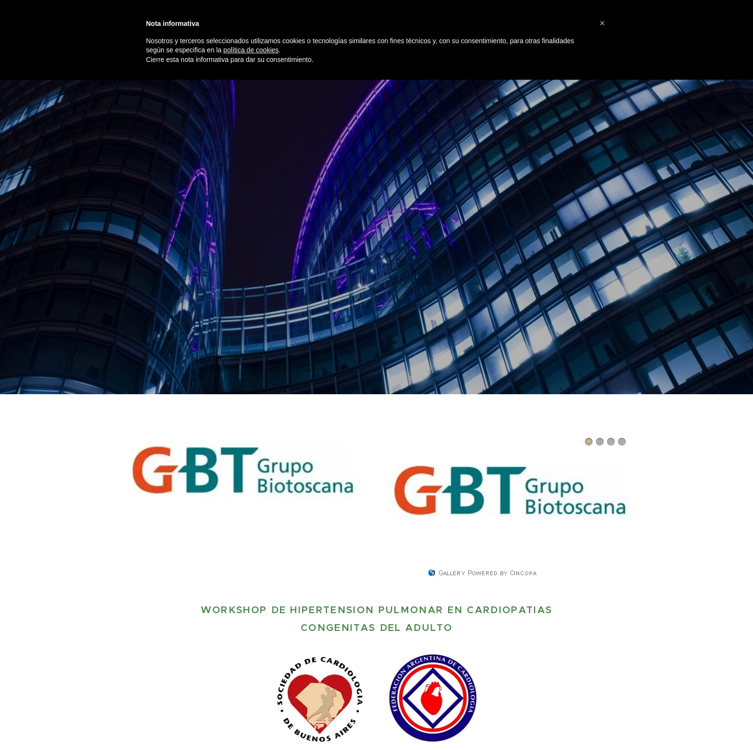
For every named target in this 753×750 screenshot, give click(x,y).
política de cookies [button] (251, 50)
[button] (602, 23)
